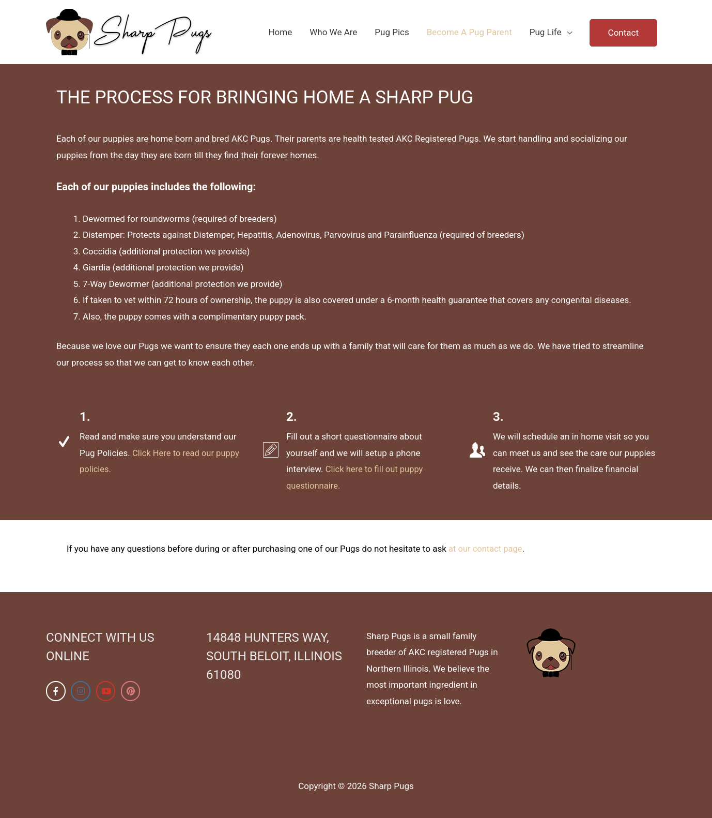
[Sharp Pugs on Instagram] (81, 691)
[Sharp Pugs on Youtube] (106, 691)
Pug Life (546, 32)
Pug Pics (392, 32)
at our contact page (486, 548)
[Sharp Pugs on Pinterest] (132, 691)
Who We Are (333, 32)
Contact (623, 32)
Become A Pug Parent (469, 32)
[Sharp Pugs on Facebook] (56, 691)
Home (280, 32)
